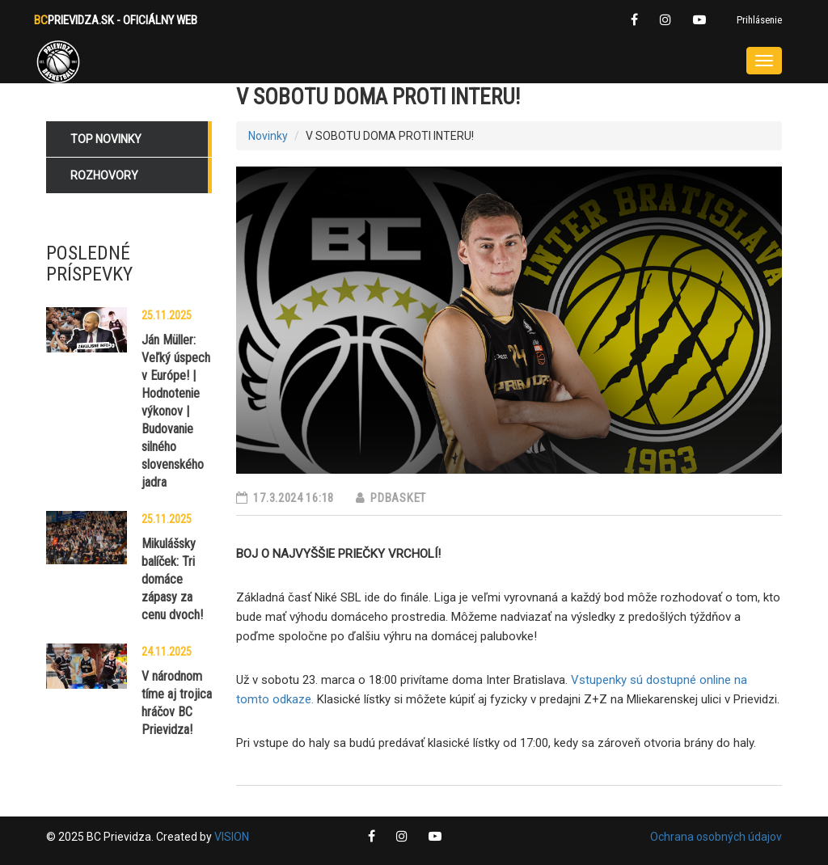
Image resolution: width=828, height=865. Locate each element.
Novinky (268, 135)
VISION (231, 836)
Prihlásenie (759, 20)
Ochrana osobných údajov (716, 836)
